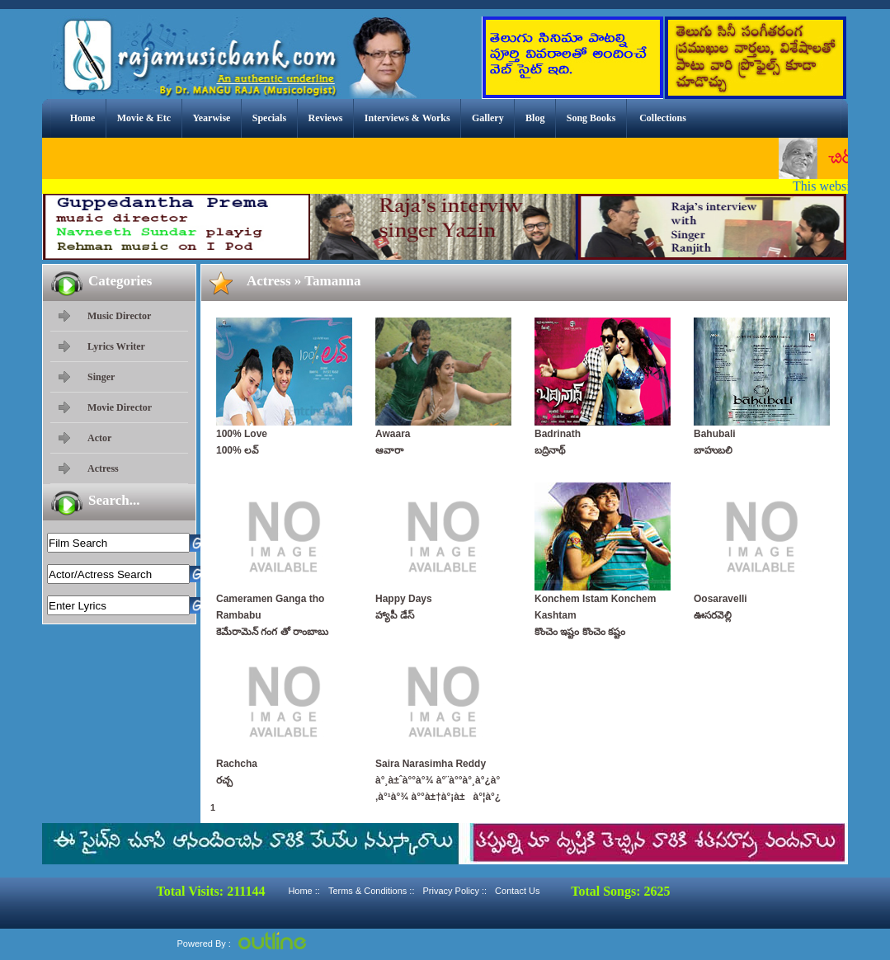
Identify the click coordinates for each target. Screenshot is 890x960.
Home (83, 118)
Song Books (591, 118)
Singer (101, 377)
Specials (269, 118)
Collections (662, 118)
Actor (99, 438)
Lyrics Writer (116, 346)
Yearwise (211, 118)
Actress (103, 468)
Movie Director (119, 407)
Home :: (304, 891)
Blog (534, 118)
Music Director (119, 316)
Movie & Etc (144, 118)
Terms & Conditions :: (371, 891)
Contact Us (517, 891)
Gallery (488, 118)
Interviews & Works (407, 118)
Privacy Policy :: (454, 891)
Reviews (325, 118)
